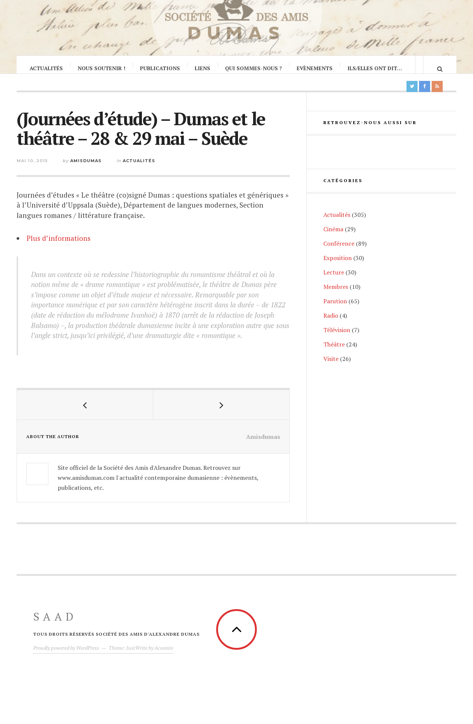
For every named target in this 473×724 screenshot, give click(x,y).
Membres (335, 300)
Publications (160, 68)
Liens (203, 68)
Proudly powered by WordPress (66, 655)
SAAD (55, 624)
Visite (330, 372)
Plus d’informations (59, 245)
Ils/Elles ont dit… (375, 68)
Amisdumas (86, 168)
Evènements (315, 68)
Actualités (46, 68)
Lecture (333, 286)
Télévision (336, 343)
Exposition (337, 271)
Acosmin (163, 655)
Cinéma (333, 243)
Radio (330, 329)
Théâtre (334, 358)
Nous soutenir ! (102, 68)
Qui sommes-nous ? (253, 68)
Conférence (338, 257)
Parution (335, 315)
